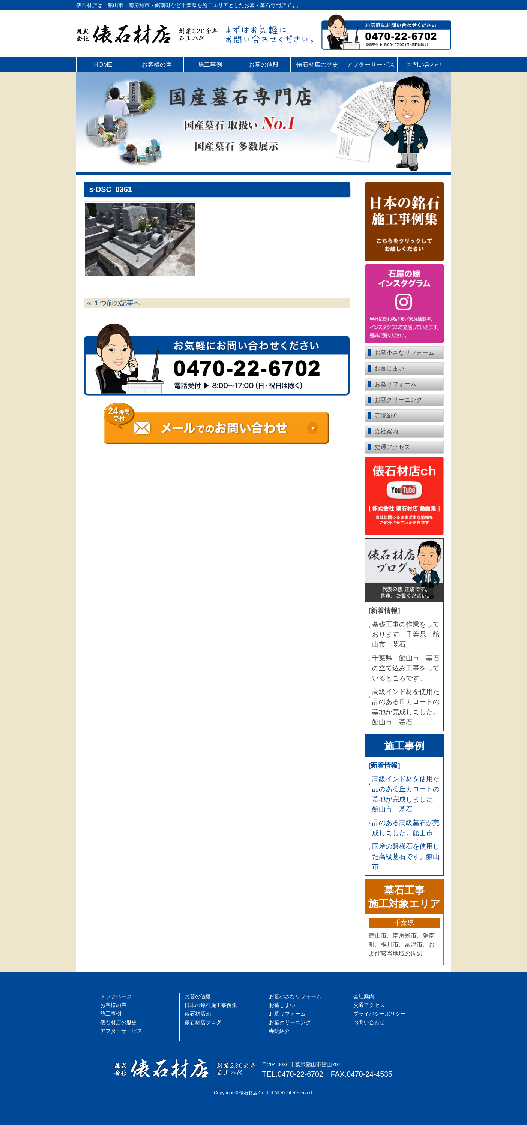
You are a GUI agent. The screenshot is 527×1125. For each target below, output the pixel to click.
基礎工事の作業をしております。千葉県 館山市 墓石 (406, 634)
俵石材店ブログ (203, 1022)
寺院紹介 (386, 415)
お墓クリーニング (398, 400)
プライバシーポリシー (379, 1014)
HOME (103, 64)
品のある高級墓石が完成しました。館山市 (406, 828)
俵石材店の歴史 (317, 64)
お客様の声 (157, 64)
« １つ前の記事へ (113, 303)
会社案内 (386, 431)
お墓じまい (389, 368)
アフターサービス (371, 64)
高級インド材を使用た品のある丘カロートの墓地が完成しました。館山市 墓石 (406, 707)
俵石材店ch (198, 1014)
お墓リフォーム (395, 384)
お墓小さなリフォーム (404, 352)
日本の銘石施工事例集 (211, 1005)
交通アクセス (392, 447)
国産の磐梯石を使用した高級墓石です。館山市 (406, 856)
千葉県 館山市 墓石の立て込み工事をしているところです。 (406, 668)
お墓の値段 (264, 64)
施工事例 (210, 64)
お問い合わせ (424, 64)
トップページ (116, 996)
